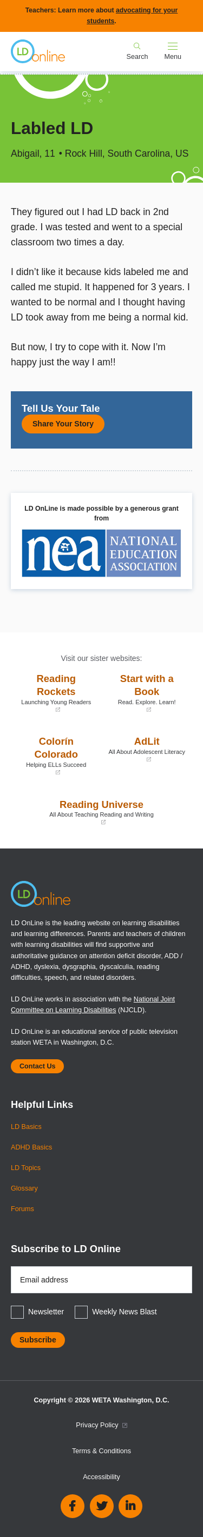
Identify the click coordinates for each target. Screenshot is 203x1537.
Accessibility (101, 1477)
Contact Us (37, 1066)
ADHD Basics (31, 1147)
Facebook (72, 1506)
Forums (22, 1209)
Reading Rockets (56, 693)
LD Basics (26, 1127)
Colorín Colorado (56, 756)
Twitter (102, 1506)
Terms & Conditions (101, 1451)
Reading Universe (101, 812)
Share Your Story (63, 423)
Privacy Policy (101, 1425)
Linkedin (130, 1506)
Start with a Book (147, 693)
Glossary (24, 1188)
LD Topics (26, 1168)
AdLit (147, 749)
